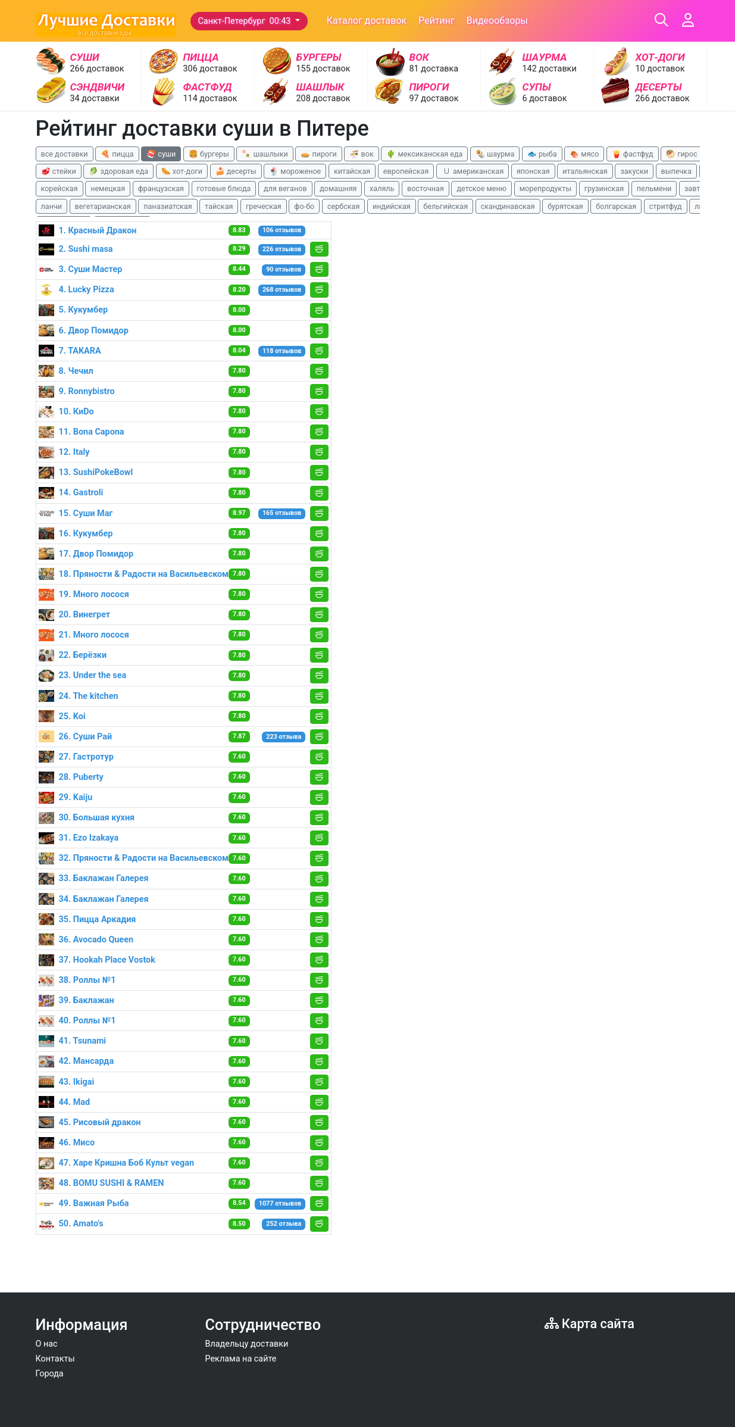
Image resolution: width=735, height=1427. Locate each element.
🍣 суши (161, 153)
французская (161, 188)
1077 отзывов (280, 1203)
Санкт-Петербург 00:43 (245, 21)
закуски (634, 171)
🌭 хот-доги (181, 171)
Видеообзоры (497, 20)
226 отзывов (281, 249)
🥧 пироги (318, 153)
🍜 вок (361, 153)
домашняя (338, 188)
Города (50, 1374)
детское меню (481, 188)
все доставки (64, 153)
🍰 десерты (236, 171)
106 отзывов (281, 230)
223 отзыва (283, 737)
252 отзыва (283, 1224)
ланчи (51, 206)
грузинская (604, 188)
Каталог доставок (367, 20)
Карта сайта (589, 1323)
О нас (47, 1344)
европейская (406, 171)
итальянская (585, 171)
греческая (264, 206)
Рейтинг (436, 20)
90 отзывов (283, 269)
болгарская (616, 206)
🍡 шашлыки (265, 153)
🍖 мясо (584, 153)
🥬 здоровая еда (118, 171)
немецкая (107, 188)
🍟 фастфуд (632, 153)
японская (533, 171)
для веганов (285, 188)
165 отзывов (281, 513)
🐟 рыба (542, 153)
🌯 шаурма (495, 153)
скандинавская (508, 206)
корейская (59, 188)
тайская (219, 206)
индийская (392, 206)
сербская (343, 206)
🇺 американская (472, 171)
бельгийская (445, 206)
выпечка (676, 171)
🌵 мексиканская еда (424, 153)
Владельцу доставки (247, 1344)
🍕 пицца (117, 153)
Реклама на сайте (241, 1359)
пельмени (654, 188)
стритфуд (665, 206)
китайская (352, 171)
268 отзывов (281, 289)
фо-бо (304, 206)
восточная (425, 188)
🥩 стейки (58, 171)
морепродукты (546, 188)
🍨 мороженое (295, 171)
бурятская (565, 206)
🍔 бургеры (209, 153)
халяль (382, 188)
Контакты (55, 1359)
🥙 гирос (682, 153)
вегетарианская (103, 206)
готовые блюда (224, 188)
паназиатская (167, 206)
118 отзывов (281, 351)
